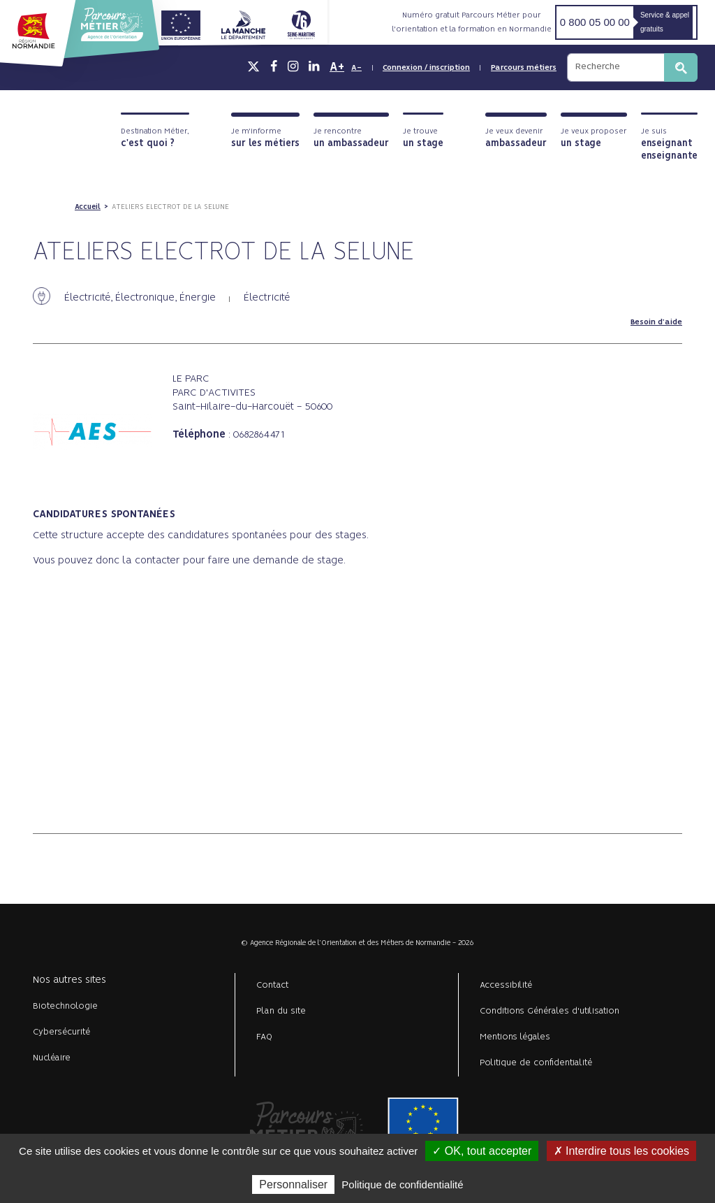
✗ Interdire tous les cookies (621, 1151)
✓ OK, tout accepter (481, 1151)
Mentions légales (515, 1037)
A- (356, 67)
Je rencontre (351, 138)
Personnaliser (293, 1184)
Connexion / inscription (426, 67)
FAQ (264, 1037)
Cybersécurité (61, 1032)
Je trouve (423, 138)
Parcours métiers (523, 67)
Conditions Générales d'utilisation (549, 1011)
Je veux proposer (594, 138)
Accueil (88, 206)
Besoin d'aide (656, 322)
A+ (337, 67)
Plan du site (281, 1011)
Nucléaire (52, 1057)
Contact (272, 985)
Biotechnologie (65, 1006)
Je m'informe (265, 138)
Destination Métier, (155, 138)
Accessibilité (506, 985)
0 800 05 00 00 (595, 22)
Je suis (669, 144)
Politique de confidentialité (536, 1062)
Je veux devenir (516, 138)
